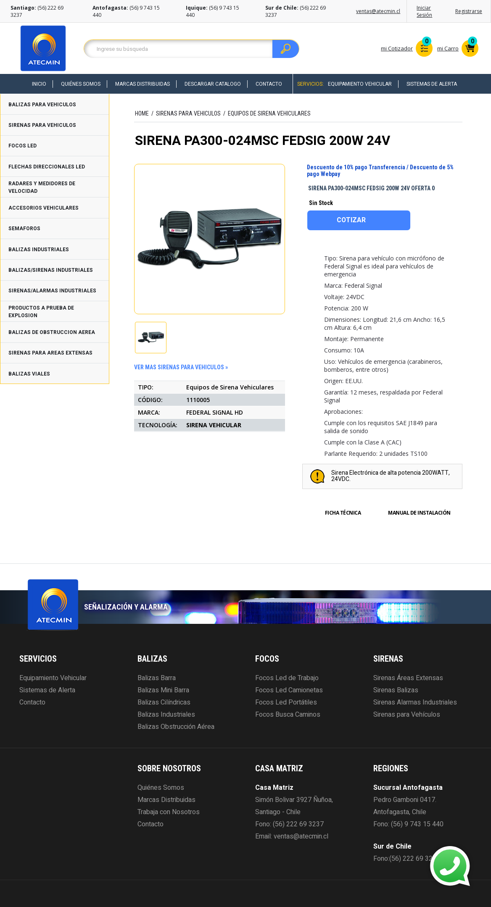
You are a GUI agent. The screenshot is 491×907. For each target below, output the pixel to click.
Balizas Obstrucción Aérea (175, 727)
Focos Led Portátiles (286, 702)
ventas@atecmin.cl (378, 11)
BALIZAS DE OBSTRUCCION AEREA (51, 332)
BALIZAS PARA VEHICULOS (42, 104)
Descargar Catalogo (213, 84)
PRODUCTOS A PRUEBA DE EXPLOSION (41, 311)
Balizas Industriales (166, 715)
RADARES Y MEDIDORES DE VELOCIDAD (41, 187)
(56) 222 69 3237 (298, 824)
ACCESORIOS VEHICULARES (43, 208)
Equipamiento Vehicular (360, 84)
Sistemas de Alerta (432, 84)
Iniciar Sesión (424, 11)
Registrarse (468, 11)
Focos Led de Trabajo (287, 678)
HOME (142, 113)
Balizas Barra (156, 678)
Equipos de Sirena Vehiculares (269, 113)
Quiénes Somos (80, 84)
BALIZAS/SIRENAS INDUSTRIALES (50, 270)
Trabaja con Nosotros (168, 812)
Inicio (39, 84)
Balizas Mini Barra (163, 690)
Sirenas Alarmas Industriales (415, 702)
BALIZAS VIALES (29, 374)
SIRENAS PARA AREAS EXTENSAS (50, 353)
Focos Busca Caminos (287, 715)
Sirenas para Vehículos (406, 715)
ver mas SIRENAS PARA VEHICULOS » (181, 367)
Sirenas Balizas (395, 690)
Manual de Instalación (419, 512)
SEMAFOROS (24, 228)
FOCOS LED (22, 146)
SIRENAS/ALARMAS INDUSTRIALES (52, 290)
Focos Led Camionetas (289, 690)
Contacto (269, 84)
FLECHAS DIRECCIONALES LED (46, 167)
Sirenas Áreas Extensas (408, 678)
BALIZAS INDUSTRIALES (38, 249)
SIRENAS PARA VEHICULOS (42, 125)
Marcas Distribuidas (142, 84)
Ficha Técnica (343, 512)
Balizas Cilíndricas (163, 702)
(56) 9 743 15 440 (417, 824)
